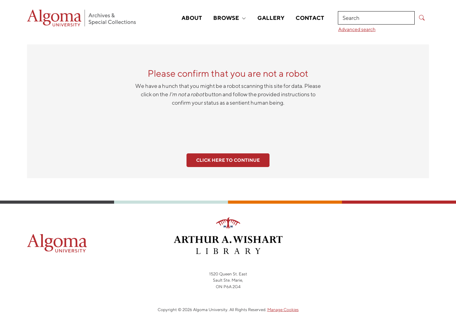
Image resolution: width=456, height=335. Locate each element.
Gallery (270, 18)
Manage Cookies (283, 309)
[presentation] (228, 126)
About (192, 18)
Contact (310, 18)
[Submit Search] (421, 18)
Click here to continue (228, 160)
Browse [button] (229, 18)
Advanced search (356, 29)
